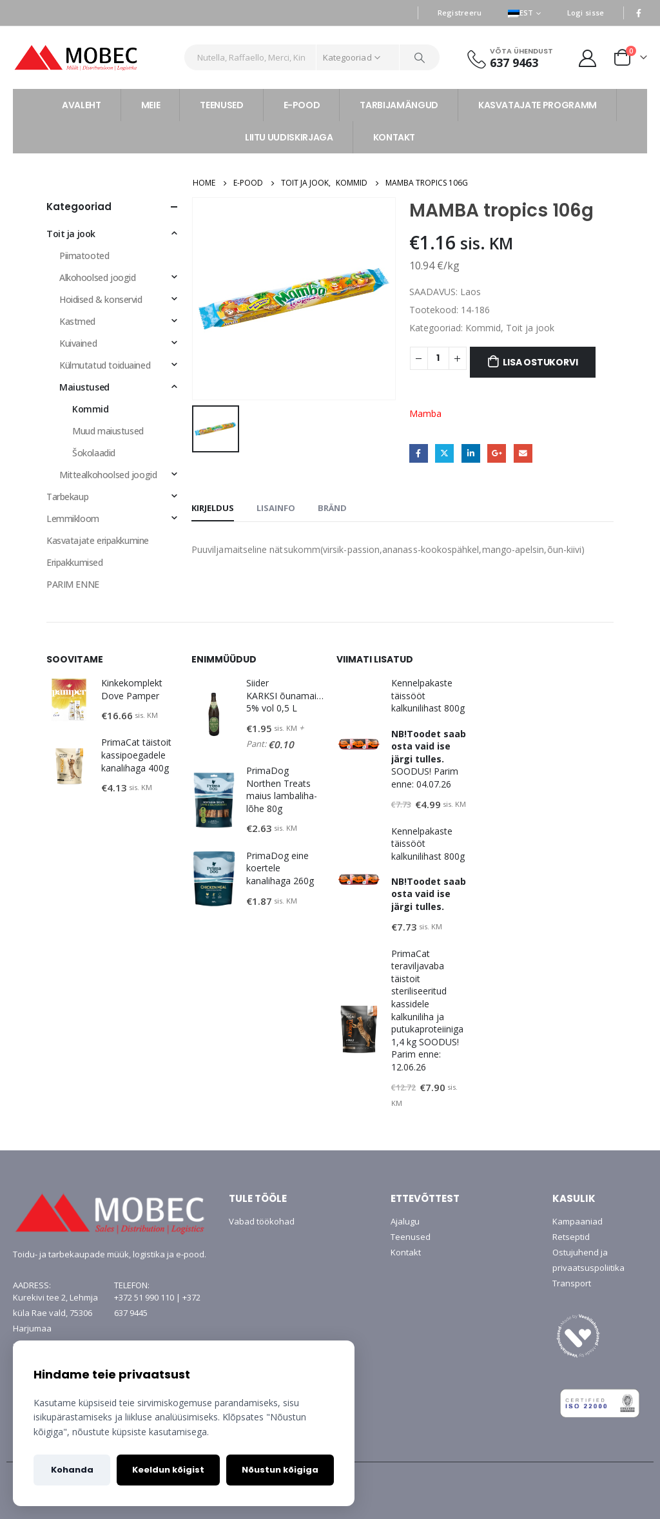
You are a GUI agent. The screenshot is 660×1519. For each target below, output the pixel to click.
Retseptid (571, 1237)
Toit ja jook (530, 328)
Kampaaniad (577, 1221)
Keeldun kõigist (168, 1470)
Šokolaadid (93, 453)
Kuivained (78, 343)
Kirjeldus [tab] (212, 508)
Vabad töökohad (262, 1221)
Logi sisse (586, 12)
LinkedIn (470, 453)
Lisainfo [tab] (276, 508)
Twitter (444, 453)
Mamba (425, 413)
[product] (69, 699)
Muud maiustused (108, 431)
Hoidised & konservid (100, 299)
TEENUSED (221, 105)
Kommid (483, 328)
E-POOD (302, 105)
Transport (571, 1283)
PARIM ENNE (72, 584)
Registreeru (460, 12)
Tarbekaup (67, 496)
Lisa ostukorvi (540, 362)
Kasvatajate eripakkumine (97, 540)
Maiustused (84, 387)
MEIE (150, 105)
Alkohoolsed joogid (97, 277)
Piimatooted (84, 255)
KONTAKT (394, 137)
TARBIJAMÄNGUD (399, 105)
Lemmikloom (72, 518)
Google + (496, 453)
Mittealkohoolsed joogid (108, 475)
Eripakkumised (74, 562)
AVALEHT (81, 105)
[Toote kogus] (438, 358)
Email (523, 453)
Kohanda (72, 1470)
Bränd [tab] (332, 508)
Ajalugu (405, 1221)
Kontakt (406, 1252)
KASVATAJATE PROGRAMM (537, 105)
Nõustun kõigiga (280, 1470)
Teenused (411, 1237)
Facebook (418, 453)
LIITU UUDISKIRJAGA (289, 137)
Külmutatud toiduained (104, 365)
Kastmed (77, 321)
